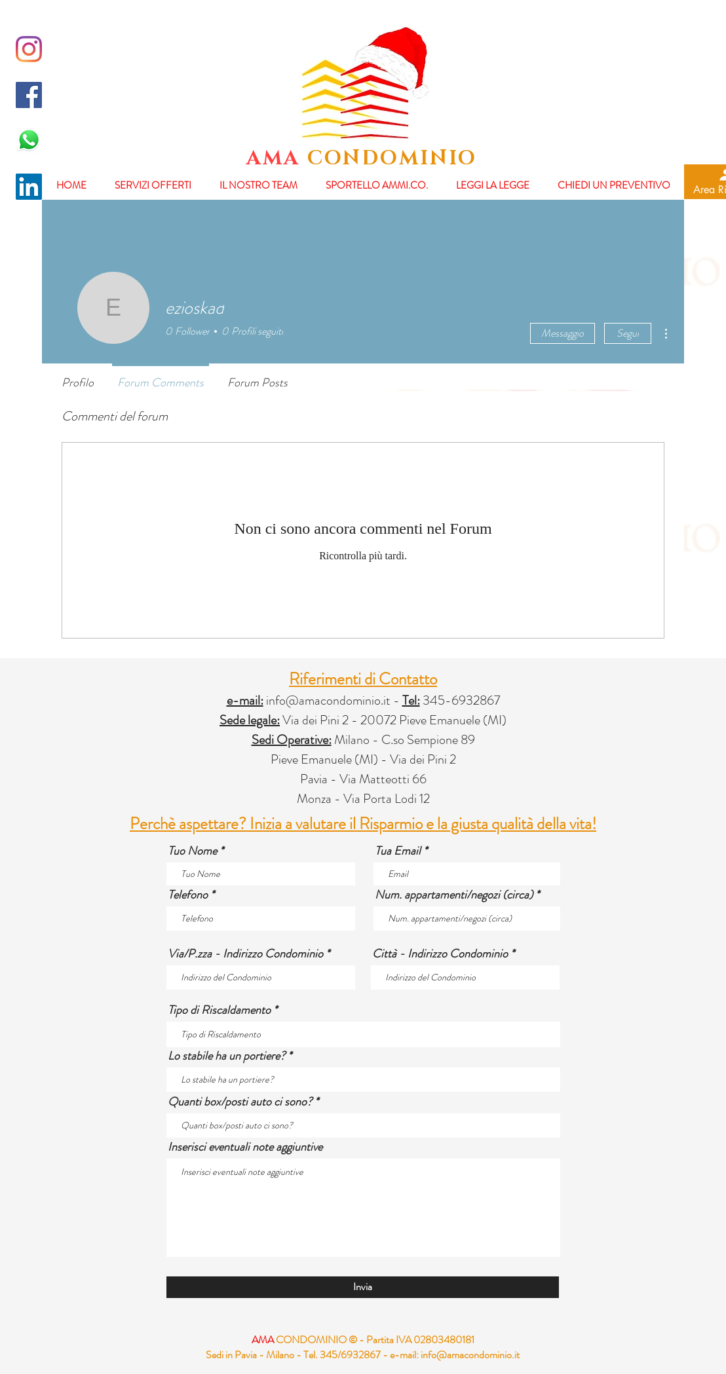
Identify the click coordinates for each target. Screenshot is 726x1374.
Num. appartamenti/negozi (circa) (454, 895)
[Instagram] (29, 49)
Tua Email (398, 851)
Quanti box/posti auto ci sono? (240, 1101)
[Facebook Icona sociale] (29, 95)
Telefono (188, 895)
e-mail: (404, 1354)
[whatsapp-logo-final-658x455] (29, 141)
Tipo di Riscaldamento (219, 1010)
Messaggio (562, 333)
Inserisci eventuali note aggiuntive (245, 1147)
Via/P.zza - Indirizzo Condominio (245, 953)
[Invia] (362, 1287)
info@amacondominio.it (328, 700)
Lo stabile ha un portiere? (226, 1056)
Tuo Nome (192, 851)
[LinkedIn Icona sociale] (29, 187)
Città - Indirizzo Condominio (440, 953)
